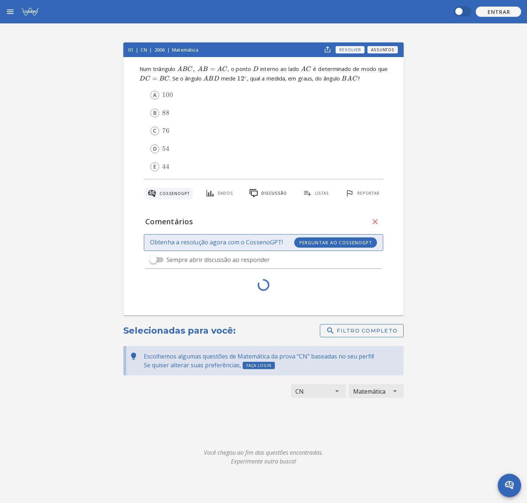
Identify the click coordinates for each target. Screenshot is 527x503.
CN (144, 49)
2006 (160, 49)
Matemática (185, 49)
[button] (498, 12)
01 (131, 49)
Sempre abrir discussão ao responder (218, 259)
